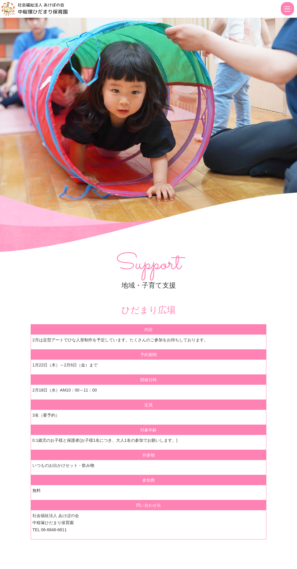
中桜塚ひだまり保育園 (43, 11)
